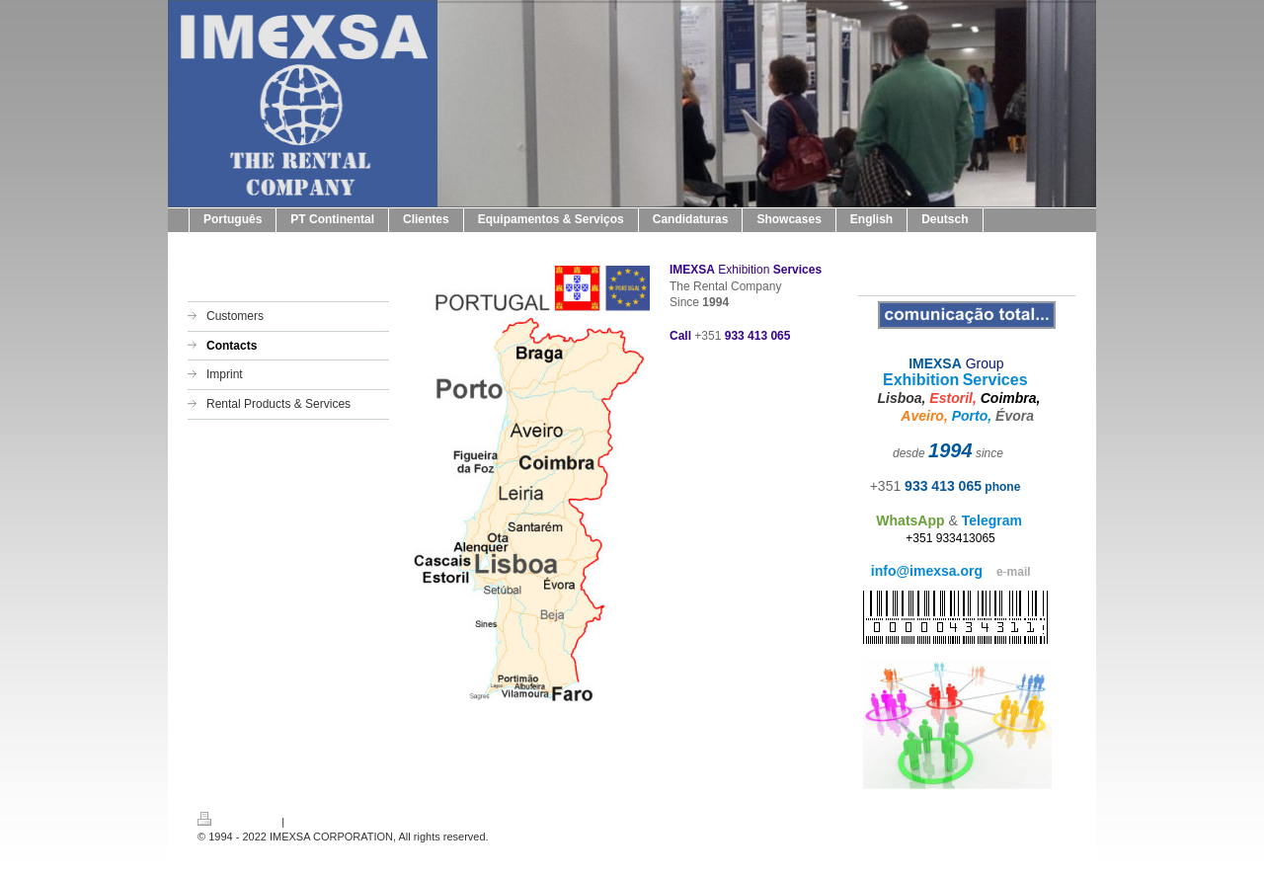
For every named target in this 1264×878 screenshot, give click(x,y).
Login (1053, 819)
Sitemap (307, 822)
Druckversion (238, 822)
